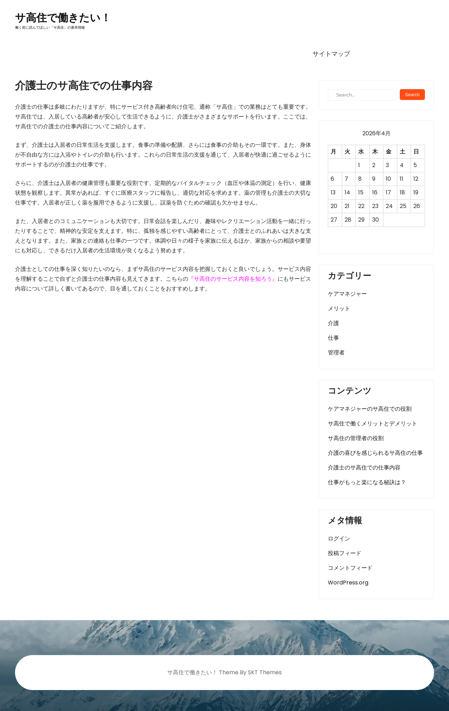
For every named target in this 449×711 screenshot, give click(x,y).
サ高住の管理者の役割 (356, 438)
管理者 (336, 353)
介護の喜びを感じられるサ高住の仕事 (375, 453)
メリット (339, 308)
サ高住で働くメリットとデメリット (372, 423)
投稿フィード (344, 553)
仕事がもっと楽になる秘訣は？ (367, 482)
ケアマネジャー (347, 294)
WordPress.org (348, 583)
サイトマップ (331, 53)
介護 (333, 323)
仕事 (333, 338)
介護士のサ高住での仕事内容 (364, 468)
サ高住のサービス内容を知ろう (233, 279)
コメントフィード (350, 568)
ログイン (339, 538)
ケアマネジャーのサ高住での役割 (370, 409)
